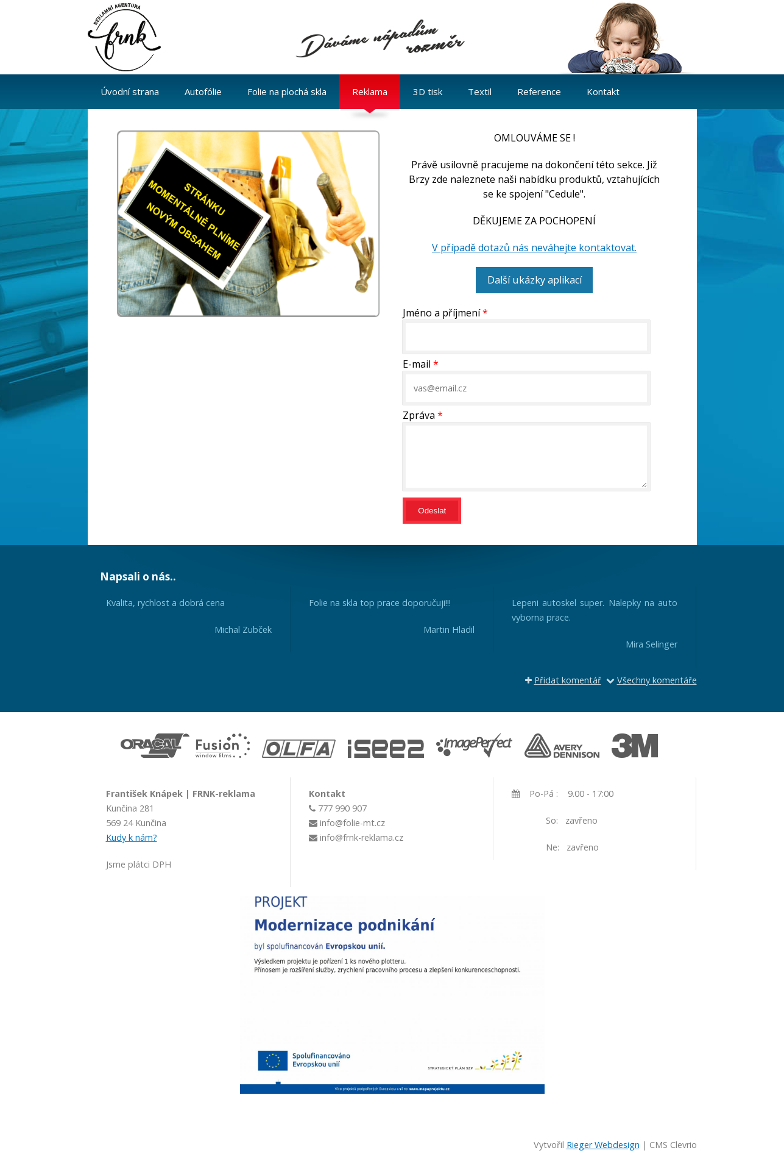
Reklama (369, 91)
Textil (480, 91)
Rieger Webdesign (603, 1144)
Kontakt (603, 91)
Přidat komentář (563, 679)
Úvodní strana (130, 91)
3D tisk (427, 91)
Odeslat (432, 510)
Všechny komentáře (651, 679)
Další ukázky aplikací (534, 280)
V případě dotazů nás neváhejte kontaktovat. (534, 247)
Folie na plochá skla (287, 91)
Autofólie (203, 91)
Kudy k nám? (131, 837)
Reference (539, 91)
